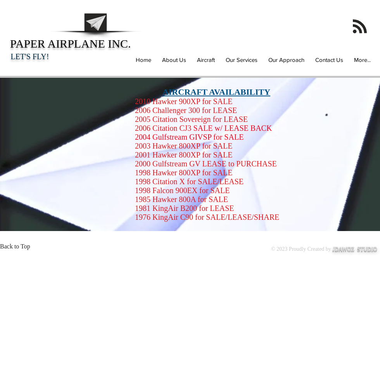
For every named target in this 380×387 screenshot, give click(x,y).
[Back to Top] (17, 246)
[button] (204, 60)
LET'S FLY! (30, 56)
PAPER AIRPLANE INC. (70, 48)
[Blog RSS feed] (360, 26)
